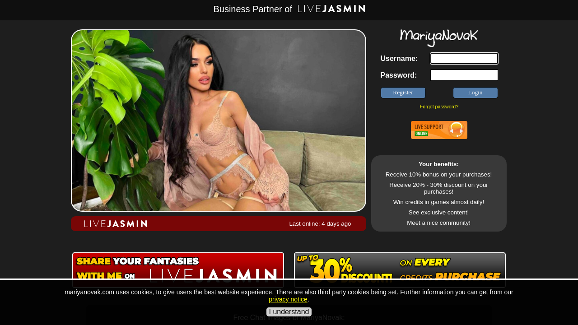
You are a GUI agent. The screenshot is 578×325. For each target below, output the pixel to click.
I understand (289, 312)
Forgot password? (439, 106)
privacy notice (288, 299)
